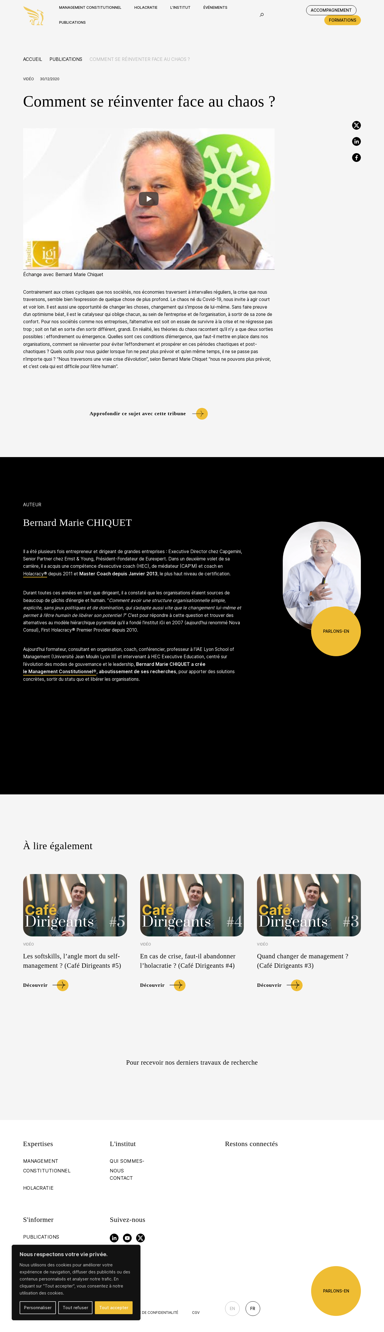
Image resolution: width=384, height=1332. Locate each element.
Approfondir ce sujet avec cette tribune (138, 413)
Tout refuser (75, 1307)
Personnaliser (38, 1307)
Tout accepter (113, 1307)
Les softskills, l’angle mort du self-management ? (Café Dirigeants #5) (72, 961)
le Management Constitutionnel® (59, 671)
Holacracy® (35, 574)
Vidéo (28, 79)
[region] (76, 1282)
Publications (65, 59)
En (232, 1308)
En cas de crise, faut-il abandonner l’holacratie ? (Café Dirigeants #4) (188, 961)
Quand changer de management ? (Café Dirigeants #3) (302, 961)
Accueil (32, 59)
